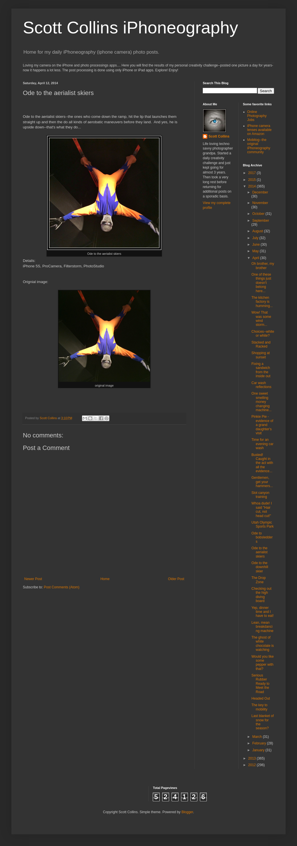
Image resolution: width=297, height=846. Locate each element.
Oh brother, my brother (262, 266)
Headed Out (260, 698)
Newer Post (33, 579)
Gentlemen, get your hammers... (262, 482)
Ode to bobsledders (261, 537)
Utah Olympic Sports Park (262, 524)
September (260, 221)
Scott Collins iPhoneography (130, 27)
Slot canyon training (260, 495)
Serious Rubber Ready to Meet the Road (260, 683)
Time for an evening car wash (262, 444)
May (256, 251)
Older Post (176, 579)
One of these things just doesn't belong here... (261, 282)
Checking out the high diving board (261, 595)
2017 (252, 173)
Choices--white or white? (262, 334)
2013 (252, 758)
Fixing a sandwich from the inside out (260, 370)
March (257, 737)
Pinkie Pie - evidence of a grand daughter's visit (262, 425)
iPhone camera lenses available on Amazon (259, 130)
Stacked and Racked (260, 344)
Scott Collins (49, 418)
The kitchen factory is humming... (261, 302)
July (255, 238)
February (259, 743)
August (258, 231)
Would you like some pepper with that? (262, 663)
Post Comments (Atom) (61, 587)
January (258, 750)
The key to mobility (259, 707)
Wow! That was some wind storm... (261, 318)
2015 (252, 180)
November (260, 203)
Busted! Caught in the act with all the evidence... (262, 463)
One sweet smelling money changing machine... (261, 401)
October (258, 214)
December (260, 192)
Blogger (187, 812)
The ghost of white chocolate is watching (262, 643)
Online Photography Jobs (257, 116)
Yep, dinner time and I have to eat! (262, 612)
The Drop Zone (258, 580)
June (256, 245)
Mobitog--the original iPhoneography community (258, 146)
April (256, 258)
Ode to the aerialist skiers (259, 552)
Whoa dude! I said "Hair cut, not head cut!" (261, 509)
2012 (252, 765)
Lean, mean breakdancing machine (262, 627)
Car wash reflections (261, 385)
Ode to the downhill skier (259, 567)
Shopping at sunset (260, 355)
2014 (252, 186)
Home (105, 579)
